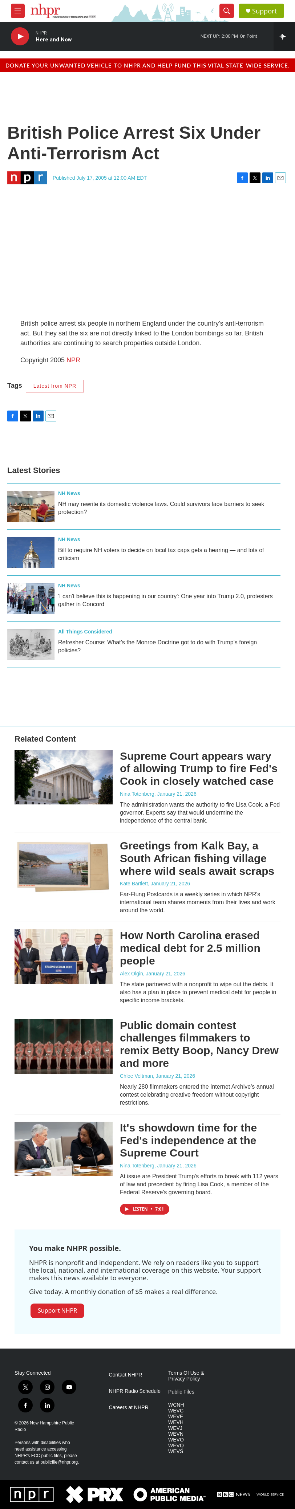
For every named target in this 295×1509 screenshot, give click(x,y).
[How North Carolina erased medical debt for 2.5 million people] (64, 956)
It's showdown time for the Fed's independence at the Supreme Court (188, 1140)
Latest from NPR (54, 386)
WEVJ (175, 1428)
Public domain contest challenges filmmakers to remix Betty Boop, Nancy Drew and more (199, 1044)
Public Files (181, 1392)
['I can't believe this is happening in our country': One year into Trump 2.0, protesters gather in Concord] (30, 598)
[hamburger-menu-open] (18, 11)
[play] (20, 36)
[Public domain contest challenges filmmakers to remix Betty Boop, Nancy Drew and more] (64, 1046)
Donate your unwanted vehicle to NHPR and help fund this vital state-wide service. (147, 65)
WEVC (175, 1411)
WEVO (176, 1440)
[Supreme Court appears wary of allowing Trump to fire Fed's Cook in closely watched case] (64, 777)
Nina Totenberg (137, 794)
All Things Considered (85, 632)
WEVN (175, 1434)
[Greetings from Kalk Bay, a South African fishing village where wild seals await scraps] (64, 867)
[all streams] (284, 36)
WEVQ (176, 1445)
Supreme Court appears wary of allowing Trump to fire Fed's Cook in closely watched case (199, 768)
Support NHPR (57, 1310)
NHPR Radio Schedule (135, 1391)
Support (264, 11)
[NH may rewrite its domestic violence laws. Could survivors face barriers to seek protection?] (30, 506)
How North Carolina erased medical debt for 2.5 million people (190, 948)
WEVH (175, 1422)
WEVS (175, 1451)
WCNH (176, 1405)
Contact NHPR (125, 1375)
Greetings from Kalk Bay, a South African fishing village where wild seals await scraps (197, 858)
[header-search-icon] (226, 11)
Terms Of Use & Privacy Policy (186, 1376)
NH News (69, 493)
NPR (73, 360)
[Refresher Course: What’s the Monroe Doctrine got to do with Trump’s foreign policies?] (30, 644)
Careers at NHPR (129, 1407)
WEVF (175, 1416)
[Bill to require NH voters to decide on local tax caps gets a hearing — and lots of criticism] (30, 552)
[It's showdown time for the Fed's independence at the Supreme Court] (64, 1149)
